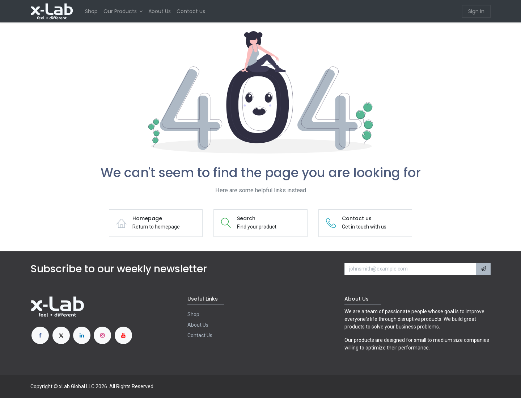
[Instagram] (102, 335)
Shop (193, 314)
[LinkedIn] (81, 335)
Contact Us (199, 335)
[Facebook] (40, 335)
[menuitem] (91, 11)
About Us (197, 325)
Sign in (476, 11)
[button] (483, 269)
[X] (61, 335)
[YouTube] (123, 335)
